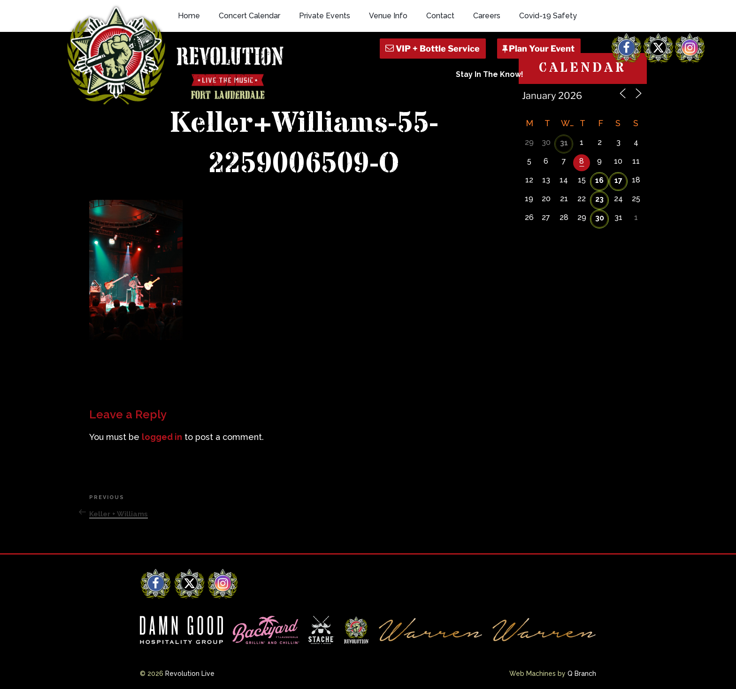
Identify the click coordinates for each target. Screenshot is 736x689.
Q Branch (581, 673)
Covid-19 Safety (548, 15)
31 (564, 142)
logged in (162, 437)
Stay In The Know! (489, 74)
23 (599, 199)
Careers (486, 15)
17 (618, 180)
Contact (440, 15)
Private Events (324, 15)
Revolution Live (190, 673)
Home (189, 15)
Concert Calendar (249, 15)
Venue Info (388, 15)
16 (599, 180)
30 (599, 217)
